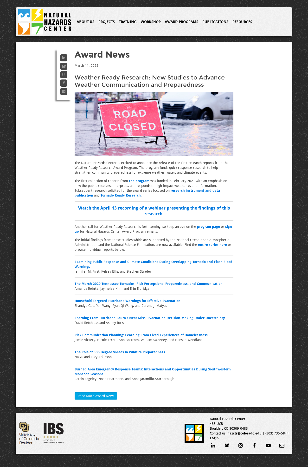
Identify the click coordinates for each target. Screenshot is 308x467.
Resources (242, 22)
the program (139, 181)
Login (214, 438)
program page (208, 227)
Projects (106, 22)
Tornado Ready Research (121, 195)
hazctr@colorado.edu (244, 433)
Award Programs (181, 22)
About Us (85, 22)
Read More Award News (96, 396)
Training (128, 22)
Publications (215, 22)
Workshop (151, 22)
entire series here (212, 245)
